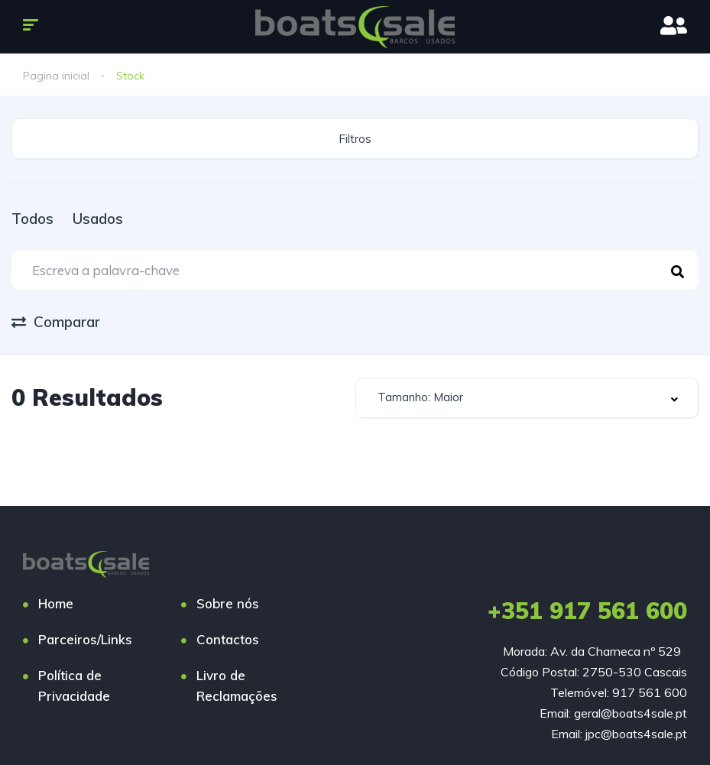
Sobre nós (227, 603)
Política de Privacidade (74, 685)
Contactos (227, 639)
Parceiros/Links (85, 639)
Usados (98, 218)
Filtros (355, 138)
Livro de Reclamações (236, 685)
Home (55, 603)
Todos (32, 218)
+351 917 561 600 (587, 610)
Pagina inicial (56, 76)
